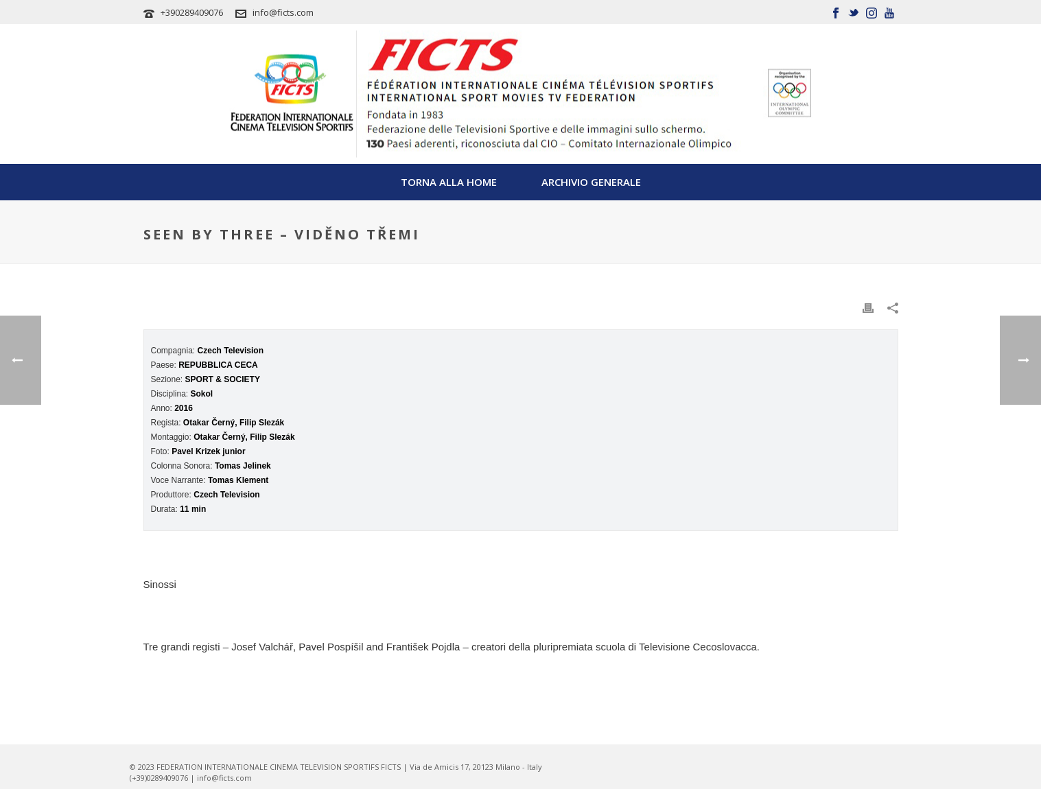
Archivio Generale (591, 182)
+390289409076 (192, 12)
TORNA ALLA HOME (449, 182)
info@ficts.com (283, 12)
